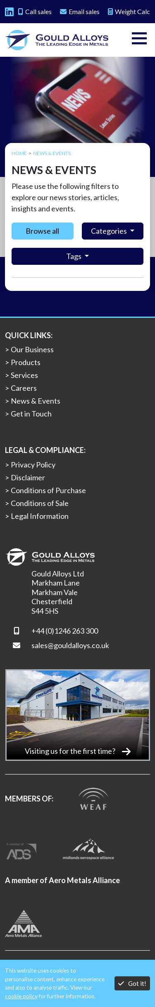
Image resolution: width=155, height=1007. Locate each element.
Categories (109, 230)
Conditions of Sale (40, 503)
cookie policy (21, 996)
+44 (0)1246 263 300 (64, 630)
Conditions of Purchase (48, 490)
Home (19, 153)
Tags (74, 256)
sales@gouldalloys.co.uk (70, 645)
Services (24, 375)
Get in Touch (31, 413)
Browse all (42, 230)
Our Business (32, 349)
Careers (24, 387)
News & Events (35, 400)
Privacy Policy (33, 464)
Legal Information (40, 515)
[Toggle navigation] (139, 40)
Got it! (132, 983)
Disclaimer (28, 477)
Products (26, 362)
